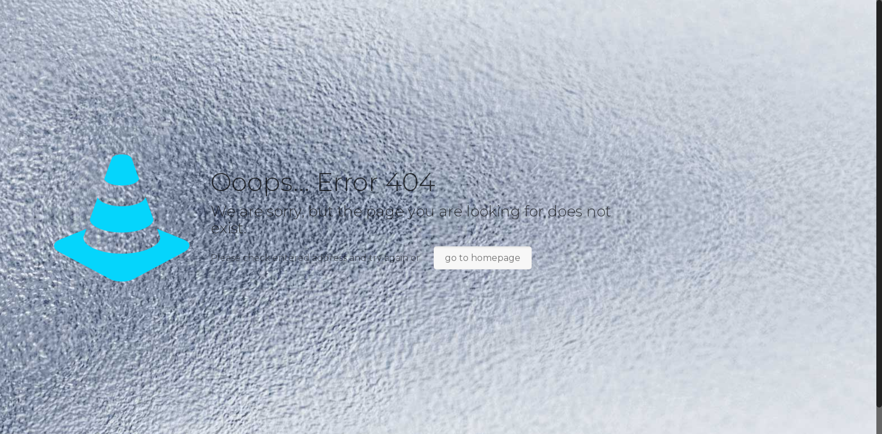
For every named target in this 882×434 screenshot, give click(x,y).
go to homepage (482, 258)
